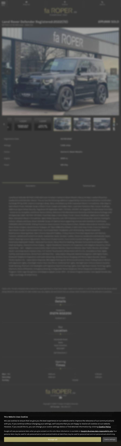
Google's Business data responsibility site (97, 431)
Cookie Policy (105, 427)
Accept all (52, 439)
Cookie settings (109, 439)
